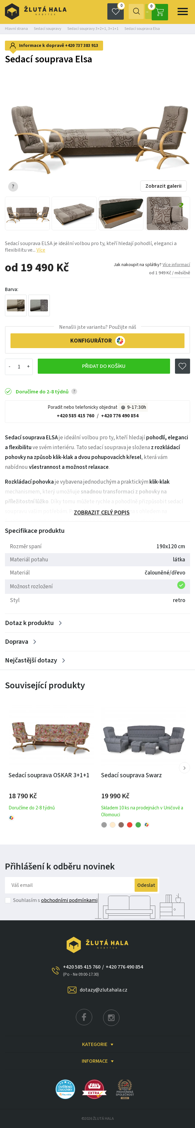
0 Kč (156, 11)
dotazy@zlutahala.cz (103, 989)
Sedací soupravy (47, 28)
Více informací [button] (176, 264)
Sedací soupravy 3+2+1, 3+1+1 (93, 28)
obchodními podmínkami (69, 900)
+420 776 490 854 (120, 415)
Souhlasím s (55, 900)
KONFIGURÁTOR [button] (97, 341)
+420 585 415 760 (75, 415)
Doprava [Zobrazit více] (16, 641)
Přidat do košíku (103, 367)
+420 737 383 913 (81, 45)
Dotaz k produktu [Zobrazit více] (29, 623)
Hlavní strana (16, 28)
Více (40, 250)
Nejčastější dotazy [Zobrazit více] (31, 660)
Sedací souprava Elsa (142, 28)
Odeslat (139, 885)
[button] (184, 767)
